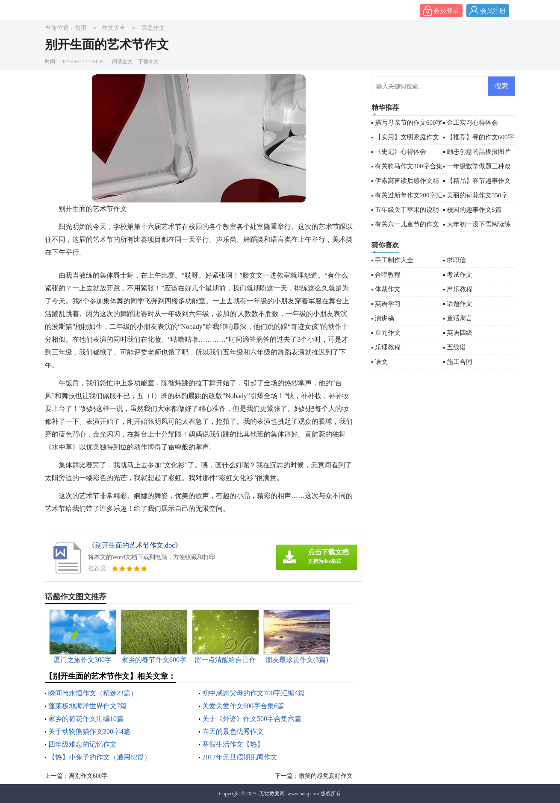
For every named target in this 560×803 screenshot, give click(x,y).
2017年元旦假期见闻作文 (239, 757)
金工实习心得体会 (472, 122)
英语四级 (459, 332)
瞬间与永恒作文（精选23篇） (92, 693)
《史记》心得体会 (400, 151)
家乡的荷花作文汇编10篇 (86, 718)
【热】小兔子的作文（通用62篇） (99, 757)
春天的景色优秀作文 (233, 731)
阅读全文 (122, 61)
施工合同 (459, 361)
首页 (81, 28)
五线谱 (456, 347)
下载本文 (148, 61)
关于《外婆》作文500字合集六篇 (251, 718)
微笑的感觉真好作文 (326, 776)
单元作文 (388, 332)
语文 (381, 361)
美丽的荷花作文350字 (477, 195)
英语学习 (388, 303)
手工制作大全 (394, 260)
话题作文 (153, 28)
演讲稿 (384, 318)
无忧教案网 (272, 794)
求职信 (456, 260)
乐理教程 (388, 347)
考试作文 (459, 274)
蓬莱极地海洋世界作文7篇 (87, 705)
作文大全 (114, 28)
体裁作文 (388, 289)
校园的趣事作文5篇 (474, 209)
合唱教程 (388, 274)
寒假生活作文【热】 (233, 744)
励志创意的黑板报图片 (479, 151)
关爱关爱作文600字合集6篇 (243, 705)
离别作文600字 (88, 776)
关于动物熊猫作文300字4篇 (89, 731)
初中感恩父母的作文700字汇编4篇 (253, 693)
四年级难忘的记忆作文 (82, 744)
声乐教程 (459, 289)
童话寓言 (459, 318)
